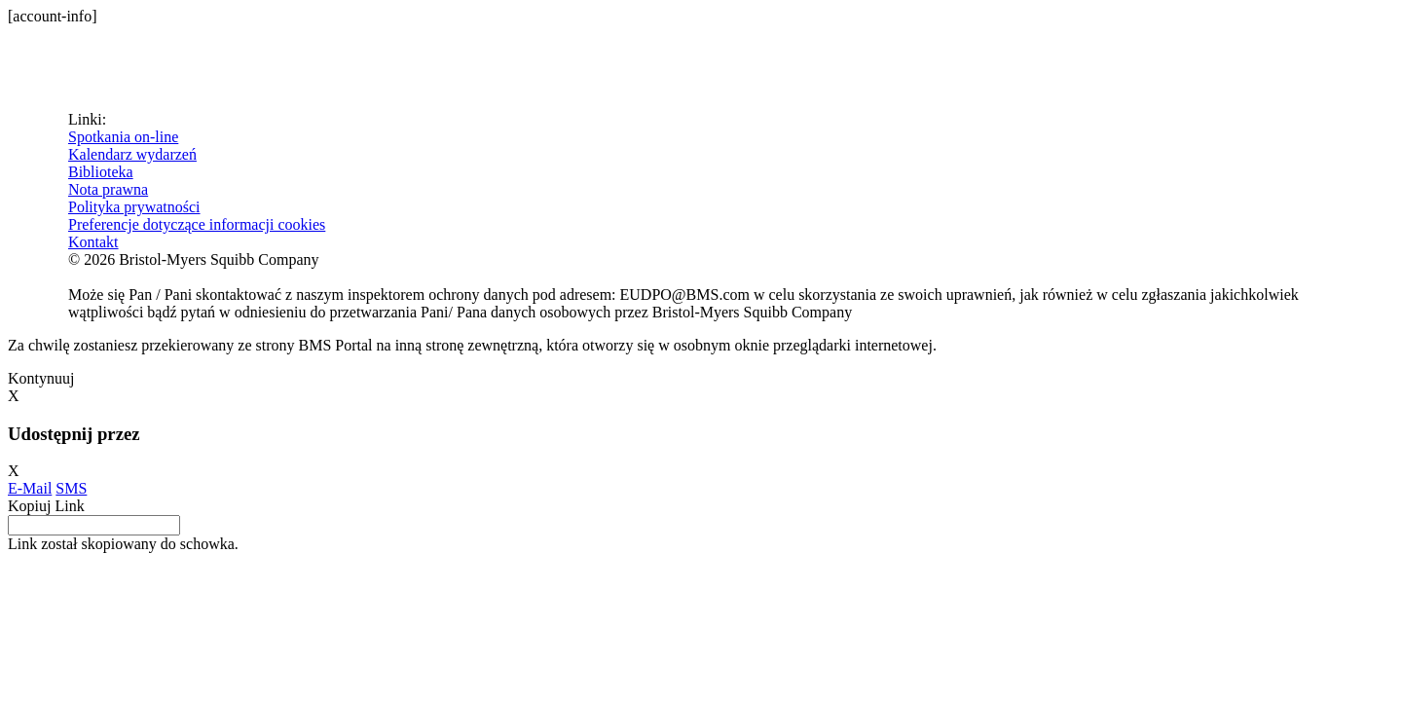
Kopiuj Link (46, 506)
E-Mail (30, 488)
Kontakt (93, 242)
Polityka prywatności (134, 207)
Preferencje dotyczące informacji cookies (196, 224)
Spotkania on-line (123, 137)
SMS (71, 488)
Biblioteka (100, 172)
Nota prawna (108, 189)
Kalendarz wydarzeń (132, 154)
